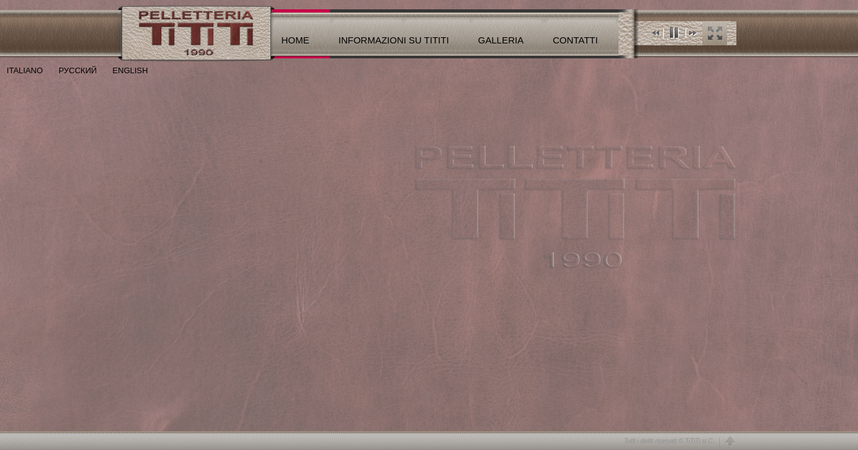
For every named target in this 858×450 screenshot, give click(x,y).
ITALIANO (21, 70)
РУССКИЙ (70, 70)
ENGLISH (122, 70)
